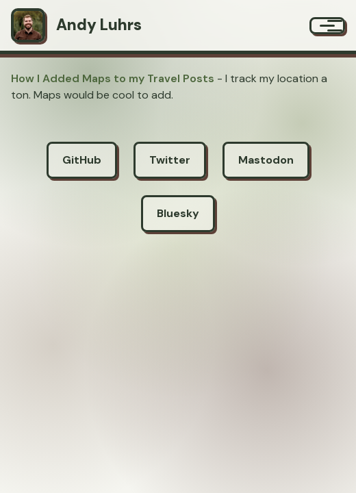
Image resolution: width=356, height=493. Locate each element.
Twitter (169, 160)
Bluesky (178, 213)
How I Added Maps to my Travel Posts (112, 78)
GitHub (81, 160)
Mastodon (266, 160)
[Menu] (327, 25)
